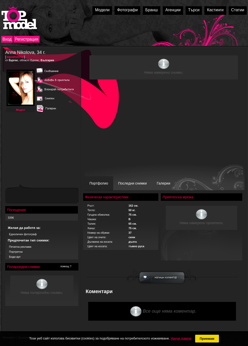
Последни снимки (132, 183)
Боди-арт (15, 256)
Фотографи (127, 10)
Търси (194, 10)
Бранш (151, 10)
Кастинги (215, 10)
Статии (237, 10)
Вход (7, 39)
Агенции (173, 10)
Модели (102, 10)
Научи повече (181, 338)
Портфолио (98, 183)
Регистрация (26, 39)
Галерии (163, 183)
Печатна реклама (20, 246)
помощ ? (65, 266)
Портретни (16, 251)
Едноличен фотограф (23, 234)
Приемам (207, 338)
